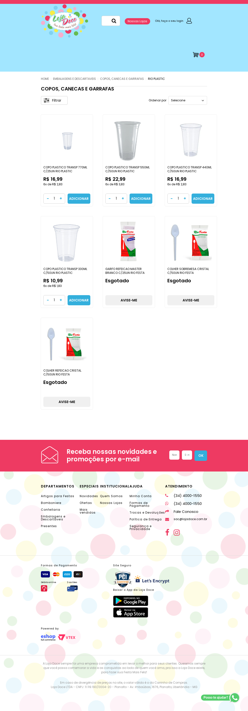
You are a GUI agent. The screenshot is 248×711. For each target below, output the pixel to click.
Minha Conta (141, 496)
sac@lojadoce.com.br (186, 519)
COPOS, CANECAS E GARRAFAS (122, 79)
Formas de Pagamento (139, 504)
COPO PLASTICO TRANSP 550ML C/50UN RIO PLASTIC (127, 169)
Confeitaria (50, 510)
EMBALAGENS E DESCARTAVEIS (74, 79)
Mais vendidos (88, 511)
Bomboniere (51, 503)
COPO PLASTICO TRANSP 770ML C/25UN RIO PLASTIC (65, 169)
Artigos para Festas (57, 496)
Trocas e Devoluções (147, 512)
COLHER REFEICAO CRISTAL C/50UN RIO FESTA (62, 372)
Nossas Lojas (137, 21)
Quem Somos (111, 496)
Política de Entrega (146, 519)
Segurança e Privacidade (141, 527)
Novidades (89, 496)
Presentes (49, 526)
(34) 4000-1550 (183, 495)
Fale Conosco (181, 511)
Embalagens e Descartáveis (53, 517)
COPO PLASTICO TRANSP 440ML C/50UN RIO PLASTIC (189, 169)
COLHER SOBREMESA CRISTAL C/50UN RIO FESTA (188, 271)
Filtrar (52, 100)
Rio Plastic (156, 79)
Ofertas (86, 503)
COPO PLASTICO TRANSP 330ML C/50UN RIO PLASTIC (65, 271)
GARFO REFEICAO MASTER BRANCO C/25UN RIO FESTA (125, 271)
